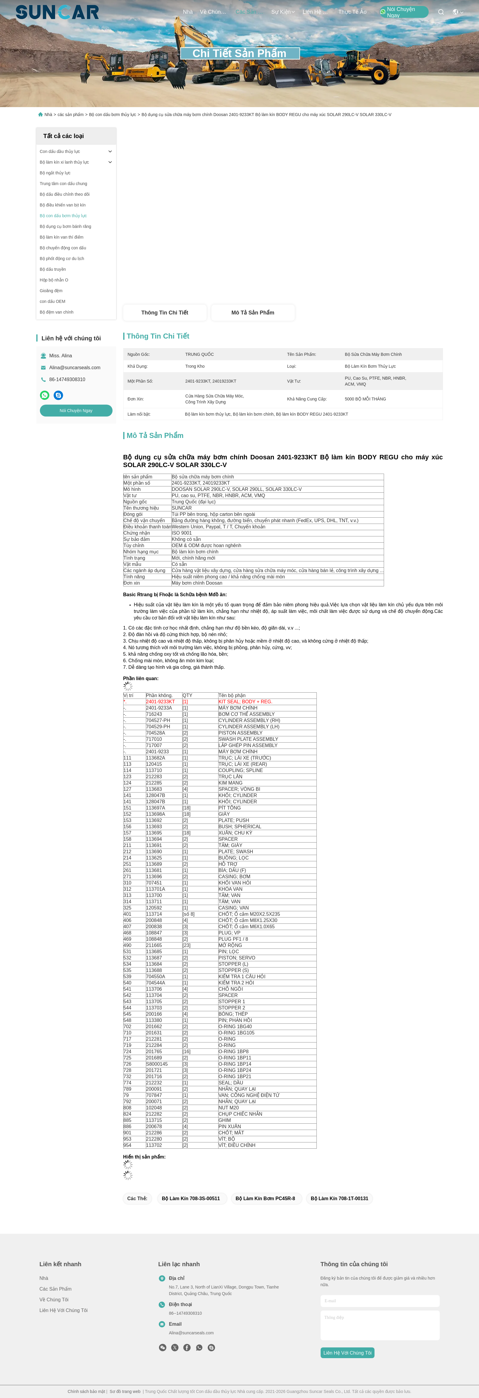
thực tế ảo (352, 12)
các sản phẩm (250, 12)
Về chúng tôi (214, 12)
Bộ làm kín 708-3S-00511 (191, 1198)
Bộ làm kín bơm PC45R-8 (265, 1198)
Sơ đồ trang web (125, 1391)
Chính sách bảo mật (86, 1391)
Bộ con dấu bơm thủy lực (112, 114)
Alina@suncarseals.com (75, 367)
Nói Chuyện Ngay (397, 12)
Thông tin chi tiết (164, 313)
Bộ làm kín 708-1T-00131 (339, 1198)
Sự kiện (284, 12)
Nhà (188, 12)
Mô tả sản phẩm (253, 313)
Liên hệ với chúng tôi (317, 12)
